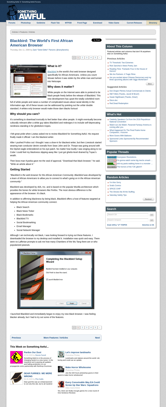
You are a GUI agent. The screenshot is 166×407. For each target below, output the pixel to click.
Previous (16, 337)
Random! (148, 199)
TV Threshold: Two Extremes (121, 63)
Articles (15, 32)
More (150, 84)
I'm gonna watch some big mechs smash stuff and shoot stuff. (135, 160)
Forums (11, 23)
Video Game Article (73, 388)
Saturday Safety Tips (118, 195)
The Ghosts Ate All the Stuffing (122, 192)
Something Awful (13, 2)
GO (151, 215)
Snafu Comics (115, 185)
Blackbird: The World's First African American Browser (41, 43)
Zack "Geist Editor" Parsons (44, 50)
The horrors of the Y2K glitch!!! (129, 167)
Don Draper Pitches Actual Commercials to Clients (130, 91)
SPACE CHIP (115, 189)
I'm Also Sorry (115, 182)
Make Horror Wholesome (78, 367)
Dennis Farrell (40, 355)
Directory (153, 23)
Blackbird (52, 71)
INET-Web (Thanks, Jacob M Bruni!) (124, 94)
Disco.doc (114, 100)
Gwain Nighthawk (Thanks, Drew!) (124, 97)
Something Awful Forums (31, 2)
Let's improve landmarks (78, 352)
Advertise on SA (148, 225)
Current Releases (134, 23)
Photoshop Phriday (73, 355)
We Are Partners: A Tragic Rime (123, 74)
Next (97, 337)
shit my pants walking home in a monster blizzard (135, 164)
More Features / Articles (56, 337)
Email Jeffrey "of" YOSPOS (117, 225)
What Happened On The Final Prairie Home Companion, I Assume (128, 131)
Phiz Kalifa (39, 379)
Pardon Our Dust (32, 352)
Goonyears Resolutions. (127, 157)
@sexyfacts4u (62, 50)
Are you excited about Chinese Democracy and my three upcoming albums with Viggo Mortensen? (130, 78)
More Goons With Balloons (121, 136)
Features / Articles (27, 32)
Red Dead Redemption (119, 103)
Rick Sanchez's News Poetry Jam (123, 66)
